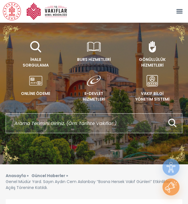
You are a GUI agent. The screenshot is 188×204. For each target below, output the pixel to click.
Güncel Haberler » (49, 175)
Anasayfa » (17, 175)
